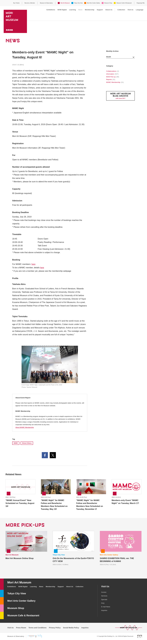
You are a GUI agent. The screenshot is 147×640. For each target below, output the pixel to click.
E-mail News (105, 607)
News (80, 10)
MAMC (16, 443)
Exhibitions (51, 10)
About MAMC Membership (24, 427)
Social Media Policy (71, 628)
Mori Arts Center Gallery (93, 3)
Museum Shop (108, 3)
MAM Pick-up (111, 77)
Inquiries (104, 610)
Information (110, 74)
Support (100, 10)
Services (104, 596)
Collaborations (111, 71)
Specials (104, 599)
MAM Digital (62, 10)
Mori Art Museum (65, 3)
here (33, 264)
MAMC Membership (113, 82)
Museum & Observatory (46, 3)
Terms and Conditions (38, 628)
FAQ (102, 603)
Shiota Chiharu (27, 443)
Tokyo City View (78, 3)
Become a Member (29, 3)
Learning (72, 10)
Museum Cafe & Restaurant (124, 3)
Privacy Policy (55, 628)
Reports (109, 79)
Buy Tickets (16, 3)
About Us (108, 10)
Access (103, 592)
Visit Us (130, 10)
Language (139, 10)
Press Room (21, 628)
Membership (89, 10)
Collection (121, 10)
